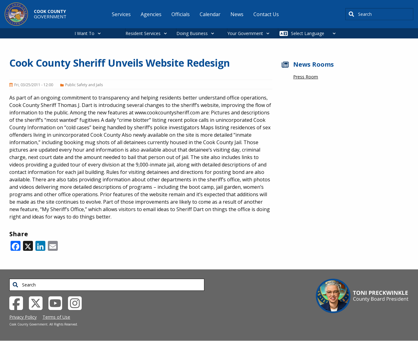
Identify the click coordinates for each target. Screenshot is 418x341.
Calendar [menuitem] (210, 14)
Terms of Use (56, 317)
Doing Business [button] (192, 33)
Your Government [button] (245, 33)
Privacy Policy (23, 317)
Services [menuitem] (121, 14)
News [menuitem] (236, 14)
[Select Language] (315, 33)
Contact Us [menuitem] (266, 14)
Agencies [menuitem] (151, 14)
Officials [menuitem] (180, 14)
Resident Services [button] (143, 33)
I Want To (84, 33)
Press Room (305, 77)
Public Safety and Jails (84, 84)
